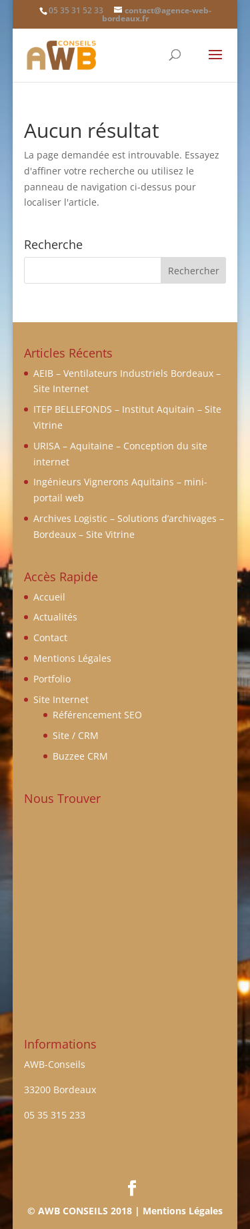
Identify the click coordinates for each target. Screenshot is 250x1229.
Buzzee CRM (80, 756)
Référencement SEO (97, 714)
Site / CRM (76, 735)
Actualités (55, 617)
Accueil (49, 597)
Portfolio (52, 678)
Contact (50, 637)
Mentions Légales (72, 658)
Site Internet (61, 699)
